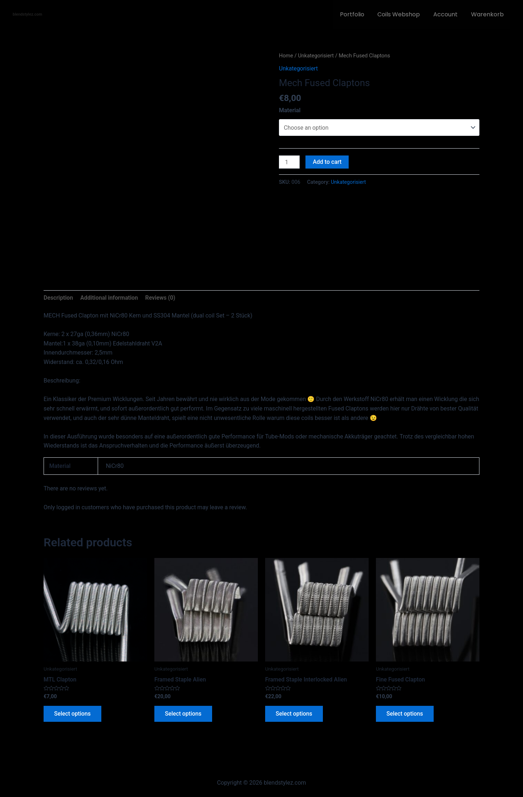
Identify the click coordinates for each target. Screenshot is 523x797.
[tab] (58, 298)
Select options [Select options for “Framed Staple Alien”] (183, 714)
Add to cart (327, 162)
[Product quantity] (289, 162)
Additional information (110, 297)
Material (290, 110)
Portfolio (358, 14)
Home (286, 55)
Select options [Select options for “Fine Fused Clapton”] (405, 714)
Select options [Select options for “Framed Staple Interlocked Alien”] (294, 714)
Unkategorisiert (316, 55)
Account (448, 14)
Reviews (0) (162, 297)
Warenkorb (488, 14)
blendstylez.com (27, 14)
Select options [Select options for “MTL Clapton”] (73, 714)
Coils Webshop (403, 14)
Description (58, 297)
